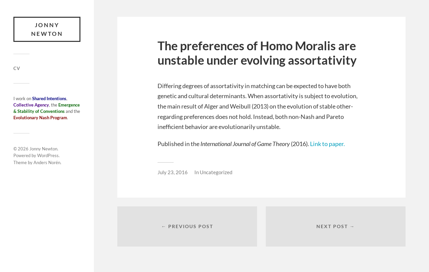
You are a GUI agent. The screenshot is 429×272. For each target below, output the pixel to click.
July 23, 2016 (173, 172)
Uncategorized (216, 172)
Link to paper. (327, 143)
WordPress (48, 155)
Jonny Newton (47, 29)
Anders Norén (47, 162)
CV (16, 68)
